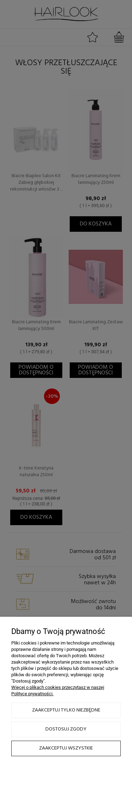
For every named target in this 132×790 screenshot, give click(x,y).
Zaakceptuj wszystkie (66, 748)
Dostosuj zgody (66, 729)
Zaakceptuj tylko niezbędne (66, 710)
